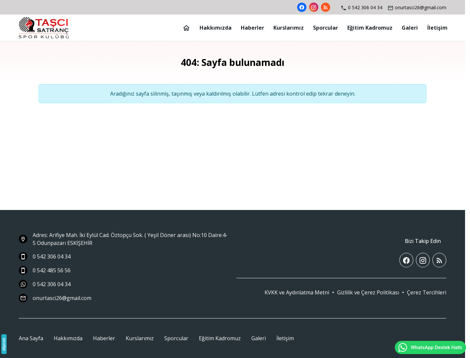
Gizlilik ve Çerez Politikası (368, 292)
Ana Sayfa (31, 338)
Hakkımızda (68, 338)
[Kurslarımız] (288, 27)
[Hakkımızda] (215, 27)
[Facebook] (301, 7)
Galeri (258, 338)
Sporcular (176, 338)
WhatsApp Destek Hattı (429, 347)
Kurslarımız (140, 338)
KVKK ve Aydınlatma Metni (297, 292)
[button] (426, 292)
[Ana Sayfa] (186, 27)
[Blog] (325, 7)
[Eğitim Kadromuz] (369, 27)
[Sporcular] (325, 27)
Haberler (104, 338)
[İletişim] (437, 27)
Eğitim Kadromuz (220, 338)
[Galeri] (410, 27)
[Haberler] (252, 27)
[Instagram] (313, 7)
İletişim (285, 338)
